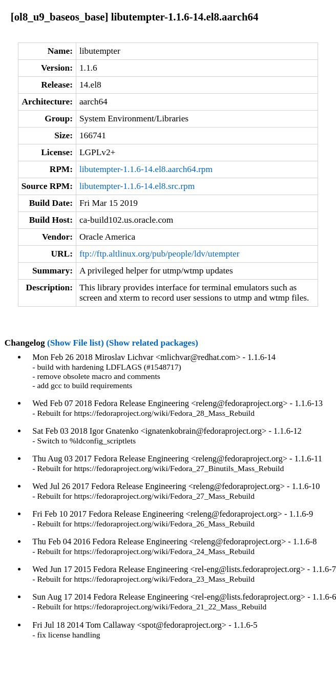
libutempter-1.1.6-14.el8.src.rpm (137, 186)
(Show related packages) (152, 343)
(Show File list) (75, 343)
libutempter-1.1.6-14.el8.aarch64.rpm (146, 169)
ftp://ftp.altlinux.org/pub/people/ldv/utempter (159, 254)
